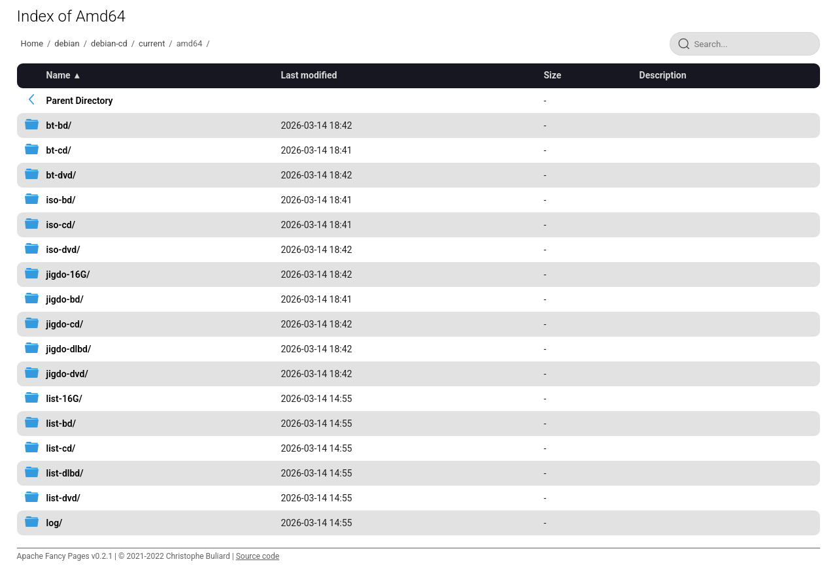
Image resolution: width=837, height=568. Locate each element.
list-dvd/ (63, 498)
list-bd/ (61, 423)
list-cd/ (61, 448)
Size (552, 75)
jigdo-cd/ (65, 324)
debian (66, 43)
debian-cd (109, 43)
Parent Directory (79, 100)
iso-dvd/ (63, 249)
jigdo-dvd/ (67, 374)
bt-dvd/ (61, 175)
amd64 (190, 43)
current (152, 43)
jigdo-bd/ (65, 299)
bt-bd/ (59, 125)
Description (663, 75)
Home (32, 43)
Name (58, 75)
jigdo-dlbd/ (69, 349)
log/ (54, 523)
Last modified (309, 75)
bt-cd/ (58, 150)
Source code (257, 556)
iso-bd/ (61, 200)
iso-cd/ (60, 225)
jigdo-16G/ (68, 274)
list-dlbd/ (65, 473)
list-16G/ (64, 398)
